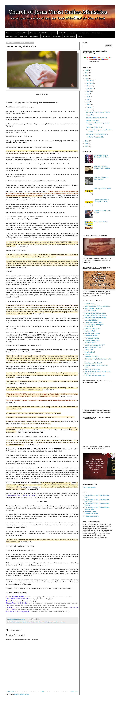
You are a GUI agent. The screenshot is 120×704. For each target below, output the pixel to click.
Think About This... (11, 36)
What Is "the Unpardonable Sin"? (95, 345)
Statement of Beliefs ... (91, 336)
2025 (87, 70)
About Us (9, 33)
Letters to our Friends (91, 514)
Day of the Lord (30, 622)
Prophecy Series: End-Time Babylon (96, 315)
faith (37, 622)
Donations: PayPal (90, 511)
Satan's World (89, 349)
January (89, 110)
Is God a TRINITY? (90, 342)
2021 (87, 141)
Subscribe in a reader (89, 487)
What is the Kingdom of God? (94, 347)
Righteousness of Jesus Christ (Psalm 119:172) (101, 200)
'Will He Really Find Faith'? (94, 127)
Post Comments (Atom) (21, 694)
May (88, 99)
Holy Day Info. (34, 36)
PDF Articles (57, 36)
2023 (87, 75)
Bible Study (72, 33)
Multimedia (62, 33)
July (88, 94)
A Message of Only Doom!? (102, 188)
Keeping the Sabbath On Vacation (96, 117)
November (90, 83)
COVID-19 (23, 622)
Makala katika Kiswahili (92, 516)
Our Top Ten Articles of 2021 (95, 137)
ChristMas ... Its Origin (91, 357)
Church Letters (43, 33)
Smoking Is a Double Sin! (92, 369)
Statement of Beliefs (21, 33)
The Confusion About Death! (93, 322)
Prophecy (33, 33)
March (89, 104)
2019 (87, 146)
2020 (87, 143)
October (89, 86)
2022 (87, 78)
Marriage (87, 354)
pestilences (52, 622)
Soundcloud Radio (69, 36)
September (90, 88)
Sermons (53, 33)
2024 (87, 73)
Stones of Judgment (92, 120)
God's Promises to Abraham (93, 308)
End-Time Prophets (90, 311)
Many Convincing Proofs (92, 340)
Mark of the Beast (43, 622)
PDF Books (23, 36)
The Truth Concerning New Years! (95, 375)
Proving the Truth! (90, 331)
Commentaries (96, 33)
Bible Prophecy (15, 622)
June (88, 96)
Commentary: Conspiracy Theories (97, 134)
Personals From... (84, 33)
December (90, 80)
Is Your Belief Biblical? (91, 320)
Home (42, 691)
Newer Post (10, 691)
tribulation (62, 622)
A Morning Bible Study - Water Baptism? (101, 178)
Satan (57, 622)
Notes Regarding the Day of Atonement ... (97, 306)
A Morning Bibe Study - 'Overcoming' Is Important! (102, 167)
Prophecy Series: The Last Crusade (95, 318)
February (90, 107)
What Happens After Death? (93, 363)
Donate (80, 36)
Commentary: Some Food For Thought (98, 112)
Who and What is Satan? (92, 333)
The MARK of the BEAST (92, 329)
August (89, 91)
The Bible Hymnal (90, 304)
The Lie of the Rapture (101, 222)
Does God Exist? (90, 352)
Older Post (74, 691)
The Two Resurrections (92, 338)
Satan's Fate (90, 115)
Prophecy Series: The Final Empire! (95, 313)
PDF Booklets (46, 36)
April (88, 102)
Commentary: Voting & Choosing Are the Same (101, 156)
